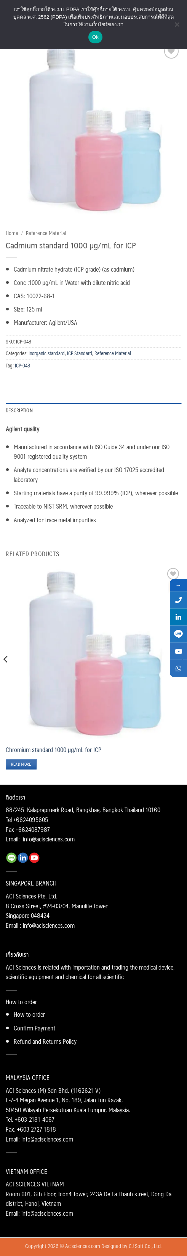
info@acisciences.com (49, 839)
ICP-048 (22, 365)
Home (12, 232)
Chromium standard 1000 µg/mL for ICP (53, 749)
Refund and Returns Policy (45, 1041)
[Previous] (6, 674)
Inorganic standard (47, 353)
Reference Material (46, 232)
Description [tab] (19, 410)
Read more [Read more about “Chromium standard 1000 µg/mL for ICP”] (21, 764)
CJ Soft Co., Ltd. (145, 1245)
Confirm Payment (34, 1028)
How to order (29, 1014)
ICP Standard (79, 353)
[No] (176, 27)
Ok (95, 37)
